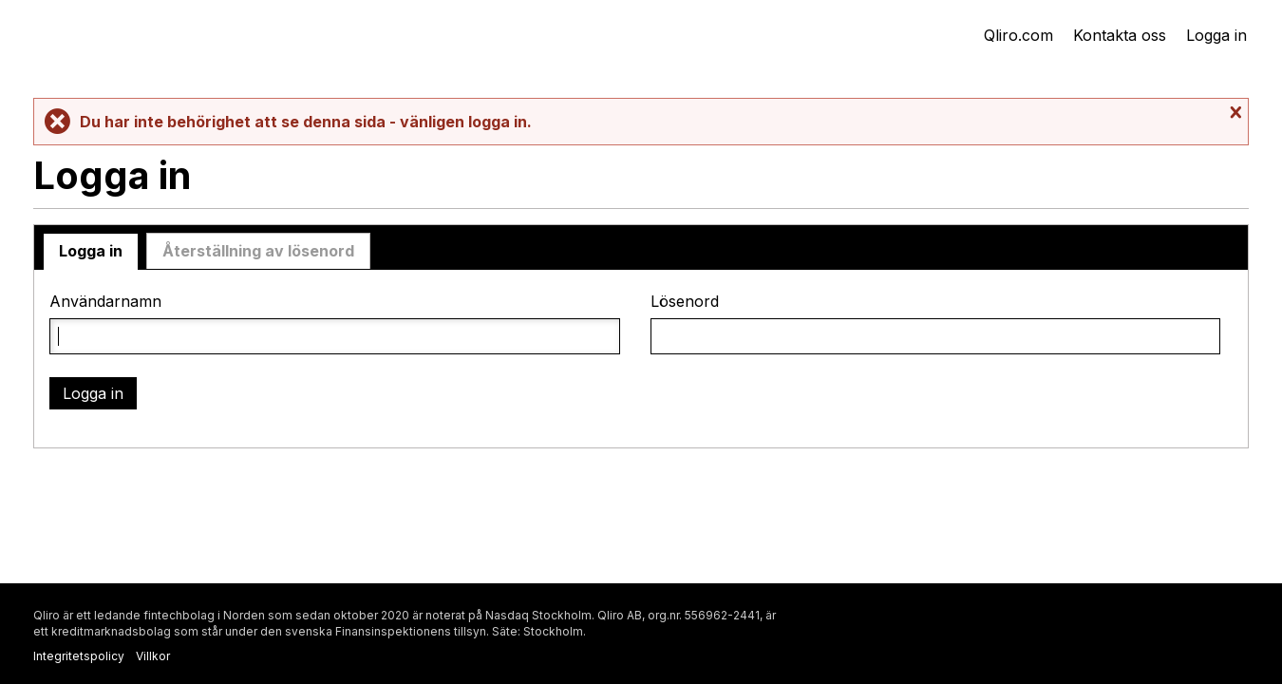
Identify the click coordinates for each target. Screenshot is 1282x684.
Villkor (153, 656)
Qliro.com (1018, 35)
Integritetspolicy (78, 656)
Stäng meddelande (1233, 113)
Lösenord (684, 302)
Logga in (1216, 35)
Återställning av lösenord (258, 250)
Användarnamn (105, 302)
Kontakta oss (1119, 35)
